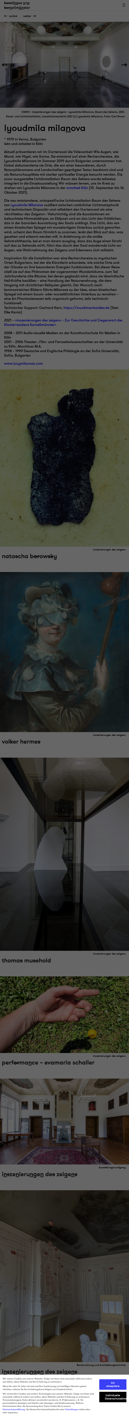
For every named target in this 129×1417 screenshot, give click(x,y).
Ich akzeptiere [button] (113, 1384)
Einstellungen (71, 1409)
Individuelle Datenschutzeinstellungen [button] (115, 1397)
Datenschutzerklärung (14, 1409)
